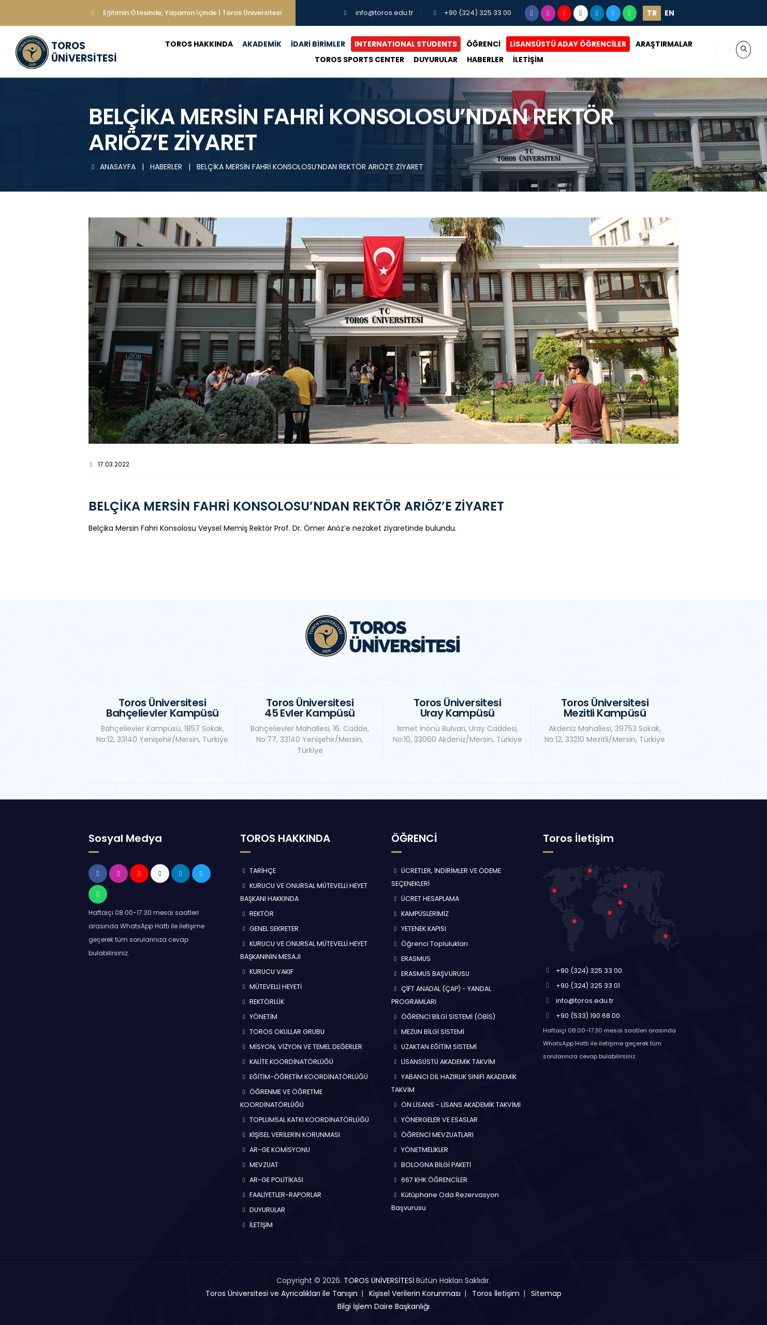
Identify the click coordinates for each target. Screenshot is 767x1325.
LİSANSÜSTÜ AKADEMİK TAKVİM (443, 1061)
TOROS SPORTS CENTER (349, 59)
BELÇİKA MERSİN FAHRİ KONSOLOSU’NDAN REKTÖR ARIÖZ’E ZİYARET (310, 167)
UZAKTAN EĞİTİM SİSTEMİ (434, 1046)
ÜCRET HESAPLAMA (425, 898)
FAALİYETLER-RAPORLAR (281, 1194)
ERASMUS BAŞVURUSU (430, 973)
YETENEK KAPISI (418, 928)
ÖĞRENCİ (473, 44)
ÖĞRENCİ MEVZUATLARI (432, 1134)
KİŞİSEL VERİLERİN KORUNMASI (290, 1134)
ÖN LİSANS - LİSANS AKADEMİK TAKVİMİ (456, 1104)
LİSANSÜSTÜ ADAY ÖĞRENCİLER (558, 44)
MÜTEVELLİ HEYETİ (271, 986)
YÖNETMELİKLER (419, 1149)
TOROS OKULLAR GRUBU (282, 1031)
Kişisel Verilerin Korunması (415, 1293)
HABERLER (474, 59)
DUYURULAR (425, 59)
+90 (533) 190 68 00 (588, 1015)
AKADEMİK (252, 44)
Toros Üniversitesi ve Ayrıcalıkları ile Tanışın (281, 1293)
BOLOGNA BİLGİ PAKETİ (431, 1164)
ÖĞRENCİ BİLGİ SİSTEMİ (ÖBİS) (443, 1016)
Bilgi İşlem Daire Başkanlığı (383, 1306)
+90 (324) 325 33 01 (588, 985)
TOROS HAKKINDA (189, 44)
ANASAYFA (113, 167)
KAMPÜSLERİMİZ (420, 913)
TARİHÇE (258, 870)
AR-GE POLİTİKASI (272, 1179)
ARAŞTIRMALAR (654, 44)
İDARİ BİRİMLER (308, 44)
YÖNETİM (259, 1016)
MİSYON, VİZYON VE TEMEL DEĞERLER (301, 1046)
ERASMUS (411, 958)
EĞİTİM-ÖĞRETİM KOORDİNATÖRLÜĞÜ (304, 1076)
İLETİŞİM (518, 59)
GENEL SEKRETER (269, 928)
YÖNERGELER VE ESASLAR (434, 1119)
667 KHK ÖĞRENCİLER (429, 1179)
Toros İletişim (496, 1293)
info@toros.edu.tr (385, 13)
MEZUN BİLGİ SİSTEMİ (427, 1031)
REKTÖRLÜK (262, 1001)
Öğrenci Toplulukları (429, 943)
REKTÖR (257, 913)
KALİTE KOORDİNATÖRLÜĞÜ (287, 1061)
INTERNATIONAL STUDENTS (396, 44)
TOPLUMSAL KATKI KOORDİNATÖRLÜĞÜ (305, 1119)
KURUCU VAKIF (267, 971)
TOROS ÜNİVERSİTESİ (379, 1280)
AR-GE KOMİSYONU (275, 1149)
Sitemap (546, 1293)
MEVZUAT (259, 1164)
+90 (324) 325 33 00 (477, 13)
